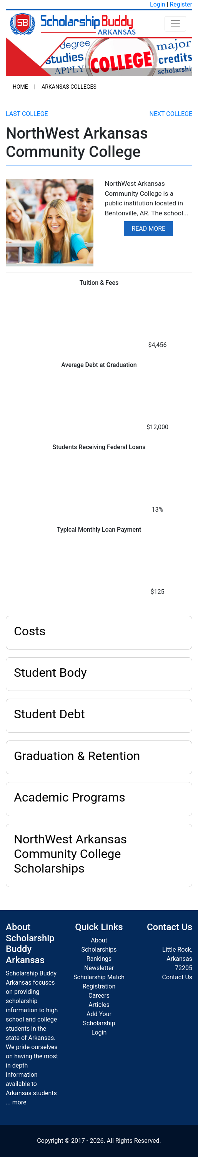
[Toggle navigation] (175, 23)
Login (157, 4)
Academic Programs (69, 797)
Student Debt (49, 714)
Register (181, 4)
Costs (30, 631)
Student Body (50, 672)
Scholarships (98, 949)
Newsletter (99, 968)
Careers (99, 995)
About (99, 940)
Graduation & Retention (77, 756)
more (19, 1102)
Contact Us (177, 977)
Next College (171, 113)
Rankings (99, 958)
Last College (27, 113)
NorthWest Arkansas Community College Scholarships (70, 854)
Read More (148, 228)
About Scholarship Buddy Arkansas (30, 943)
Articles (98, 1004)
